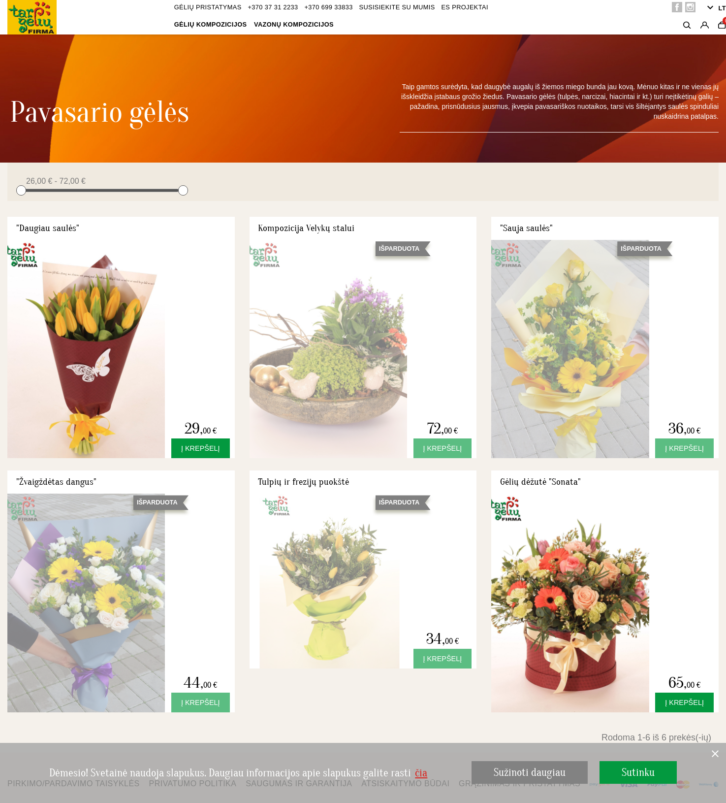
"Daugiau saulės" (47, 228)
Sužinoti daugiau (530, 772)
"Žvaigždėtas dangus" (56, 481)
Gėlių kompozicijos (210, 24)
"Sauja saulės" (526, 228)
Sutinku (638, 772)
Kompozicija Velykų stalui (306, 228)
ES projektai (464, 7)
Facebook (677, 7)
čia (421, 773)
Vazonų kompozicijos (294, 24)
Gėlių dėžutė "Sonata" (540, 481)
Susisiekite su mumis (397, 7)
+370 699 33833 (328, 7)
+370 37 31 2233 (273, 7)
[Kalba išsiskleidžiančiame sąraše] (715, 8)
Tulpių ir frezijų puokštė (303, 481)
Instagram (690, 7)
